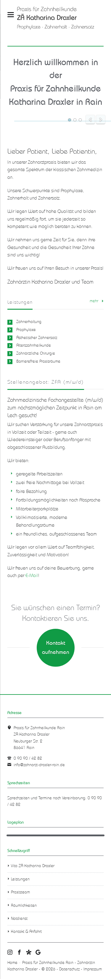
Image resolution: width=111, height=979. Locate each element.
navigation (10, 14)
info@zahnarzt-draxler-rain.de (39, 764)
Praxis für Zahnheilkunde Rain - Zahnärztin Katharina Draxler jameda (28, 953)
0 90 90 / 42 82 (28, 758)
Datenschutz (69, 969)
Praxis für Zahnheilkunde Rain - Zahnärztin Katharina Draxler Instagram (10, 953)
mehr (94, 300)
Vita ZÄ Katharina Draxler (32, 865)
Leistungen (20, 879)
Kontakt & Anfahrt (26, 931)
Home (12, 962)
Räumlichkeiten (24, 905)
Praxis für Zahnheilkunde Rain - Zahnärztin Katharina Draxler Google (38, 953)
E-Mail (31, 575)
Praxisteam (20, 892)
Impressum (92, 969)
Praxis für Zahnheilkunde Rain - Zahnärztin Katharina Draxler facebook (19, 953)
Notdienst (19, 918)
